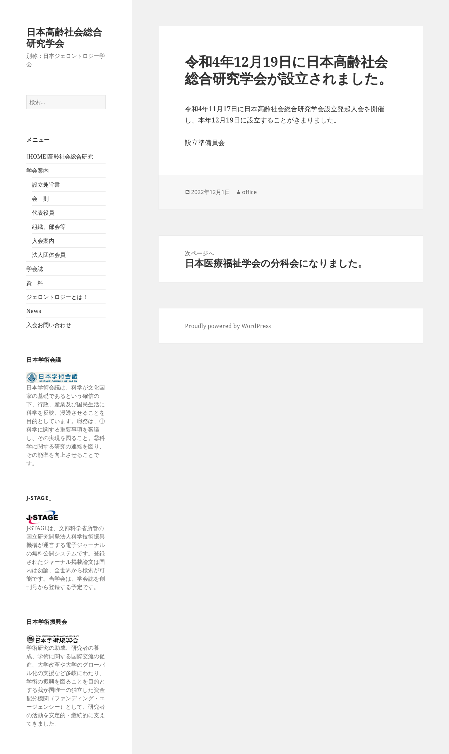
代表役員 (43, 212)
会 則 (40, 198)
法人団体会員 (49, 255)
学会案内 (37, 170)
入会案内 (43, 241)
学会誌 (34, 269)
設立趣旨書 (46, 184)
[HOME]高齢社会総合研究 (59, 156)
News (33, 311)
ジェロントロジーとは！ (57, 297)
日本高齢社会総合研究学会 (64, 37)
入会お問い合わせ (48, 325)
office (249, 192)
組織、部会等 (49, 227)
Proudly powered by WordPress (228, 326)
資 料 (34, 283)
